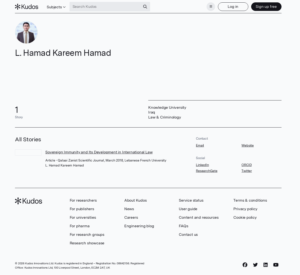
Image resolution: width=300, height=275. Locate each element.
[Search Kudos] (105, 6)
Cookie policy (244, 217)
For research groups (87, 234)
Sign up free (266, 6)
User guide (188, 209)
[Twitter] (255, 265)
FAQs (183, 226)
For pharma (80, 226)
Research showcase (87, 243)
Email (200, 145)
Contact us (188, 234)
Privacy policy (245, 209)
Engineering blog (139, 226)
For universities (83, 217)
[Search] (145, 6)
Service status (191, 200)
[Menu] (211, 6)
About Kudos (135, 200)
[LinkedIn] (265, 265)
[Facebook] (245, 265)
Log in (233, 6)
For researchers (83, 200)
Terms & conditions (250, 200)
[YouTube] (276, 265)
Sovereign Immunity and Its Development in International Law (98, 152)
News (129, 209)
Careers (131, 217)
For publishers (82, 209)
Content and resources (199, 217)
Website (247, 145)
